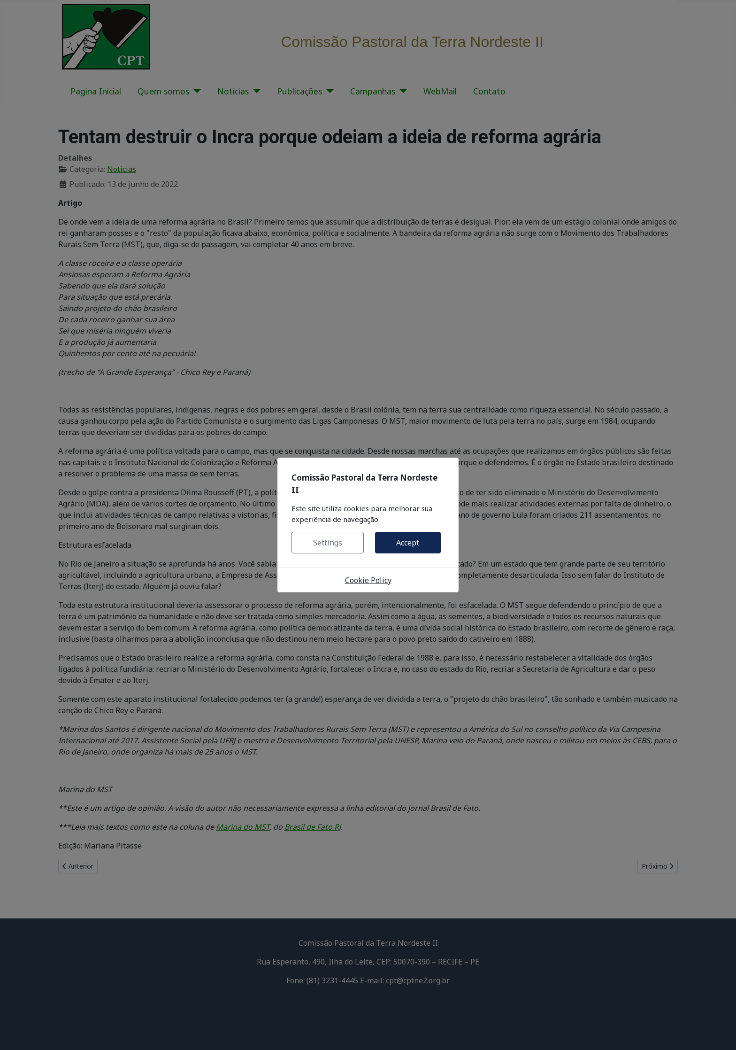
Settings (327, 542)
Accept (407, 542)
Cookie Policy (368, 580)
